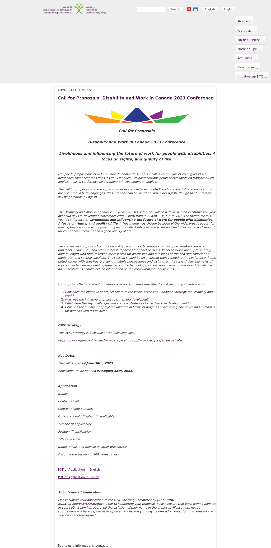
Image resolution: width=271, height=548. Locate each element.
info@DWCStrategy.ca (88, 449)
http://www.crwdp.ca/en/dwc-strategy (157, 285)
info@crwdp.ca (48, 540)
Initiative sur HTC (216, 21)
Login (228, 9)
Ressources (186, 21)
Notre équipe (136, 21)
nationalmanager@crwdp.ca (78, 498)
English (210, 9)
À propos (79, 21)
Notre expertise (106, 21)
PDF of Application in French (78, 422)
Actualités (161, 21)
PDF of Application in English (79, 414)
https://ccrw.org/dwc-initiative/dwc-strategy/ (90, 285)
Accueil (60, 21)
